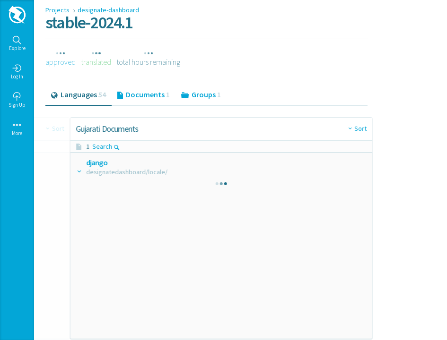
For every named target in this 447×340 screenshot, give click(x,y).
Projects (58, 10)
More (17, 128)
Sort (195, 128)
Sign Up (17, 100)
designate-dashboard (108, 10)
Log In (17, 72)
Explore (17, 43)
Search (85, 146)
